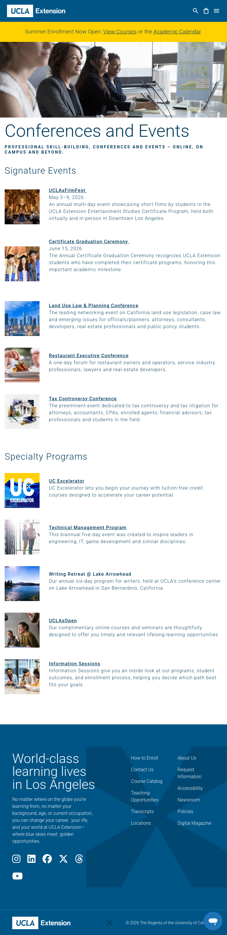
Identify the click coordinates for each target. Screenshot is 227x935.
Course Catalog (146, 781)
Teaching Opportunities (145, 796)
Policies (185, 811)
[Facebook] (47, 860)
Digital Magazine (194, 823)
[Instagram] (16, 860)
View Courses (120, 31)
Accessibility (190, 788)
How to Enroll (144, 758)
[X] (63, 860)
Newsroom (189, 800)
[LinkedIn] (31, 860)
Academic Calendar (177, 31)
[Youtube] (17, 878)
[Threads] (79, 860)
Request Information (189, 773)
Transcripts (142, 811)
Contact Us (142, 769)
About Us (187, 758)
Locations (141, 823)
